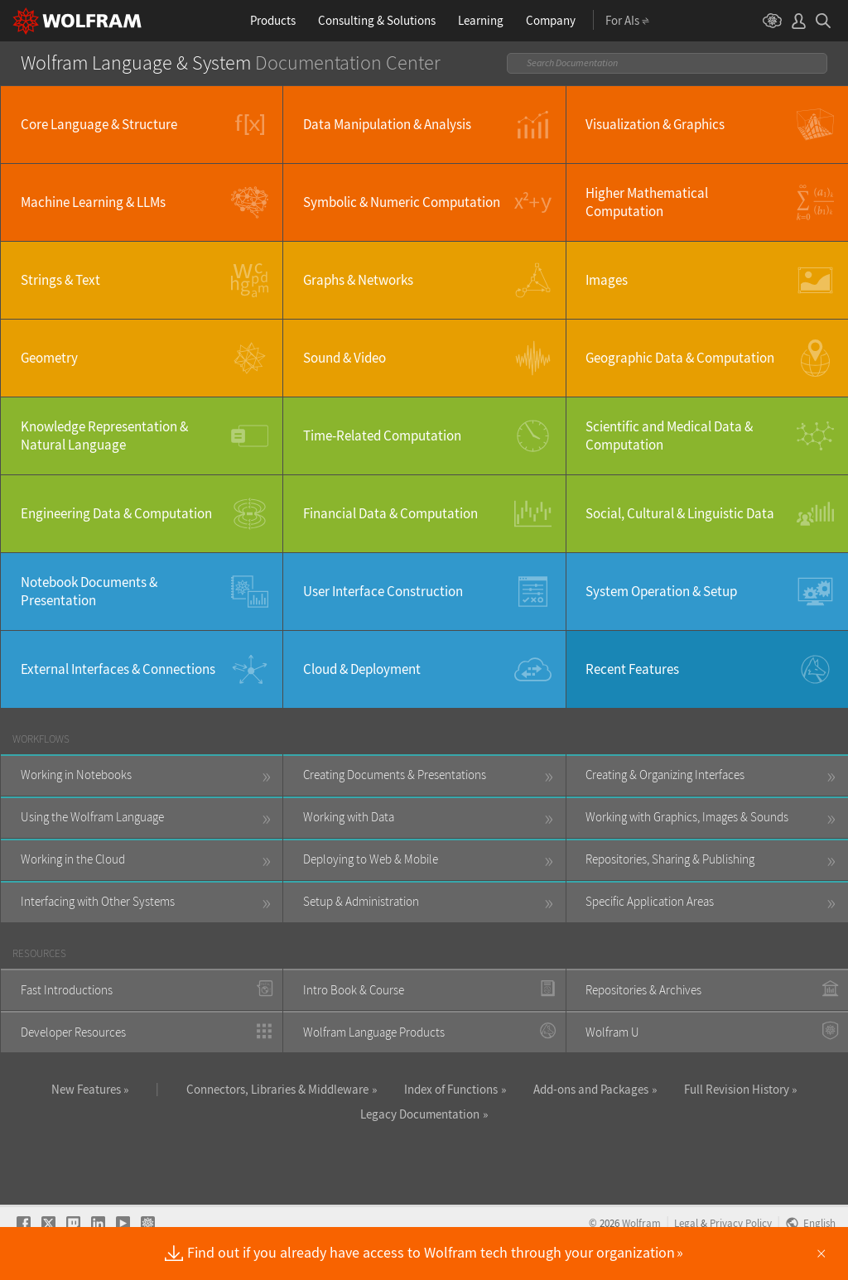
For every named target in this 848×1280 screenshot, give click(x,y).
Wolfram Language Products (374, 1032)
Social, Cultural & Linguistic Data (679, 513)
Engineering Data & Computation (116, 513)
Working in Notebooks (76, 774)
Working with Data (348, 817)
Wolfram (641, 1222)
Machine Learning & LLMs (93, 202)
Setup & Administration (361, 901)
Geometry (49, 358)
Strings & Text (60, 280)
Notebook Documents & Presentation (89, 591)
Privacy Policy (741, 1222)
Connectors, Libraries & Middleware (277, 1089)
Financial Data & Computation (390, 513)
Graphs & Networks (358, 280)
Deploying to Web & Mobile (370, 859)
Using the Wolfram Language (92, 817)
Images (606, 280)
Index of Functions (451, 1089)
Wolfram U (612, 1032)
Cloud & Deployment (362, 669)
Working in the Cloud (73, 859)
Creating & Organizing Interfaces (664, 774)
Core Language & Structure (99, 124)
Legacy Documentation (419, 1114)
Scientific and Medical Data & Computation (669, 435)
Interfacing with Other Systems (98, 901)
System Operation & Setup (661, 591)
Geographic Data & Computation (679, 358)
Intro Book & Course (353, 990)
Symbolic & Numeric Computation (401, 202)
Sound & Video (344, 358)
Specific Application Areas (649, 901)
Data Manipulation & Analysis (387, 124)
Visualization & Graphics (655, 124)
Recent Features (632, 669)
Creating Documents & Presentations (394, 774)
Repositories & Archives (643, 990)
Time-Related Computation (382, 435)
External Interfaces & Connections (118, 669)
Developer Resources (73, 1032)
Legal (686, 1222)
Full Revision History (736, 1089)
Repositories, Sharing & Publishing (669, 859)
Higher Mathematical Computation (646, 202)
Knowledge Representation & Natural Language (104, 435)
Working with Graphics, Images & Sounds (686, 817)
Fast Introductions (67, 990)
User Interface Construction (383, 591)
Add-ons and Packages (590, 1089)
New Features (86, 1089)
